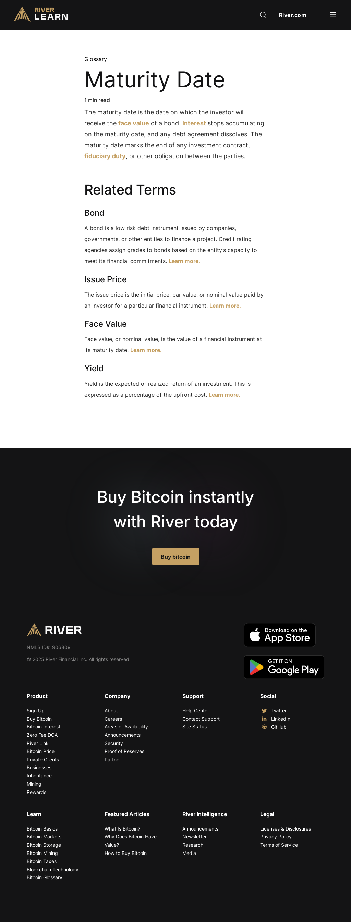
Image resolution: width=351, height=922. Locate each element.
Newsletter (194, 836)
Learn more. (184, 261)
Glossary (95, 58)
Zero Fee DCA (42, 735)
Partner (113, 759)
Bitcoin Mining (42, 853)
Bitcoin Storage (44, 845)
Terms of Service (279, 845)
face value (133, 123)
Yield (94, 368)
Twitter (273, 711)
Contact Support (201, 719)
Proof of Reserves (124, 751)
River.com (293, 15)
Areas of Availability (126, 727)
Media (189, 853)
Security (114, 743)
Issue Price (105, 279)
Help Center (195, 710)
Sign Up (36, 710)
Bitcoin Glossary (44, 877)
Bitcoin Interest (43, 727)
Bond (94, 213)
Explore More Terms (122, 415)
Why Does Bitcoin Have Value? (131, 841)
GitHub (273, 727)
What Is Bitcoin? (122, 829)
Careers (113, 719)
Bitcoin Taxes (42, 861)
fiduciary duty (105, 156)
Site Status (194, 727)
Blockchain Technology (52, 869)
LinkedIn (275, 719)
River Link (38, 743)
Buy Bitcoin (39, 719)
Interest (194, 123)
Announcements (123, 735)
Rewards (36, 792)
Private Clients (43, 759)
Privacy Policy (276, 836)
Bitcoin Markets (44, 836)
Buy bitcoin (176, 556)
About (111, 710)
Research (192, 845)
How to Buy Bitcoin (126, 853)
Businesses (39, 767)
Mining (34, 784)
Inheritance (39, 775)
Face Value (105, 324)
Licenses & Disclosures (285, 829)
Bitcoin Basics (42, 829)
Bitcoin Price (41, 751)
